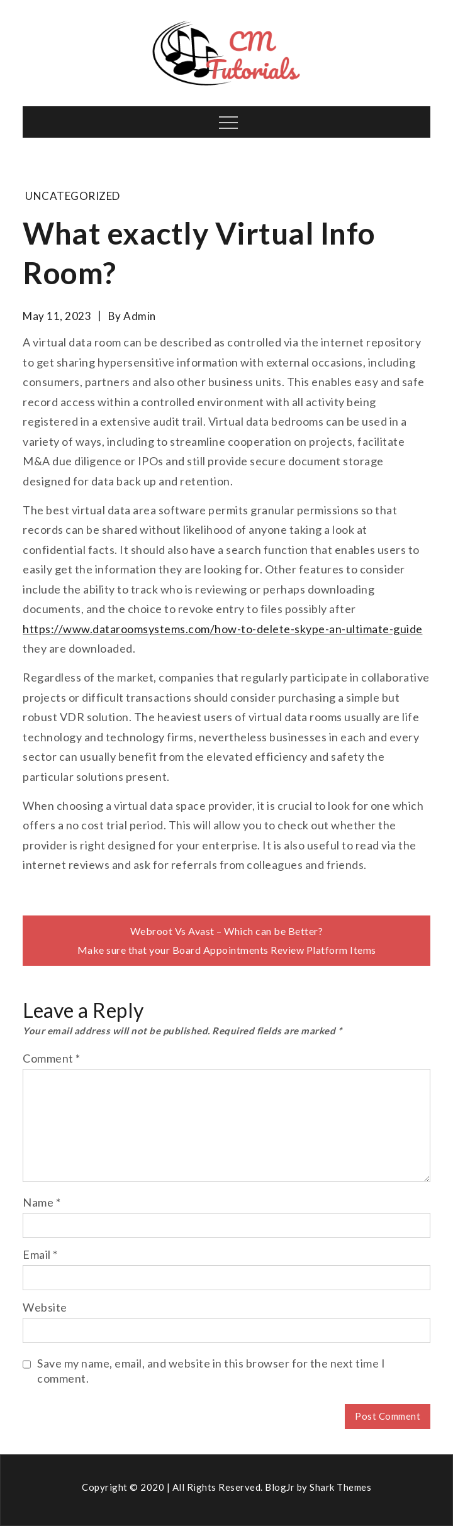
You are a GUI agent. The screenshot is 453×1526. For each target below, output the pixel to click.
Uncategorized (72, 195)
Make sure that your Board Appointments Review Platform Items (226, 950)
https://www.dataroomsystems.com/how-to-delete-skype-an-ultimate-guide (223, 629)
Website (45, 1307)
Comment (52, 1058)
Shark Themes (340, 1487)
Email (40, 1254)
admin (139, 316)
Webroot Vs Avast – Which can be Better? (226, 931)
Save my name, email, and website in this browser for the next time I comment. (211, 1370)
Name (41, 1202)
